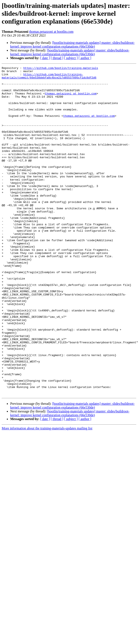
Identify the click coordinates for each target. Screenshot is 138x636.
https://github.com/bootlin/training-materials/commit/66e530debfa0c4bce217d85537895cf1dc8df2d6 (49, 78)
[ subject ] (71, 58)
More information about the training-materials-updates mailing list (47, 494)
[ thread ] (57, 58)
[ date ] (45, 58)
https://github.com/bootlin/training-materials (60, 68)
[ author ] (85, 58)
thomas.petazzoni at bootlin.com (51, 31)
